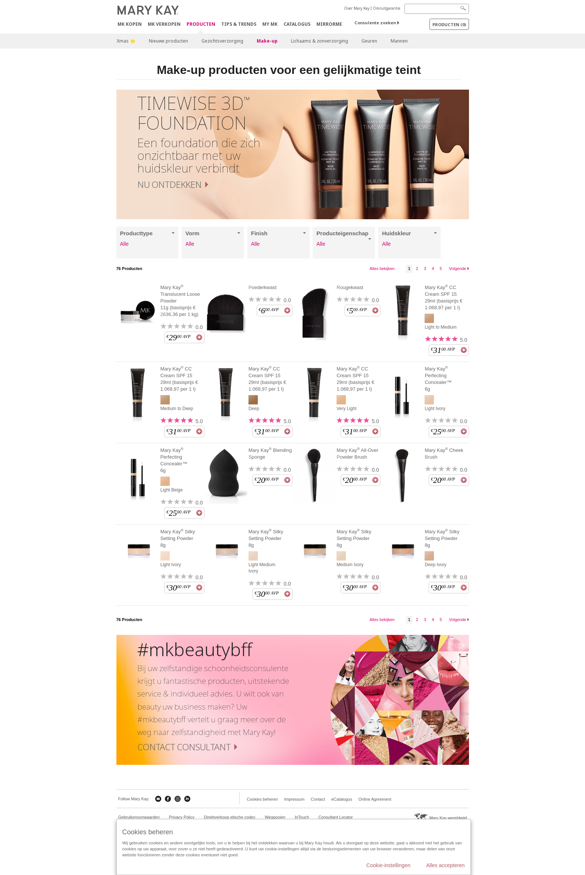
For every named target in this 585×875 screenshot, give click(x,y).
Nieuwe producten (168, 41)
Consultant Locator (335, 817)
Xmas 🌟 (126, 41)
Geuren (369, 41)
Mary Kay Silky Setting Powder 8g (177, 538)
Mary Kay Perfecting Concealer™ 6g (438, 379)
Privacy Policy (181, 817)
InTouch (302, 817)
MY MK (270, 24)
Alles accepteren (445, 865)
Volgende (457, 268)
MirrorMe (329, 24)
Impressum (294, 799)
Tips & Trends (238, 24)
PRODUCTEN (201, 24)
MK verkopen (164, 24)
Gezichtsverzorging (222, 41)
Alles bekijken (381, 268)
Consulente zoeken (375, 22)
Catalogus (297, 24)
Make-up (267, 41)
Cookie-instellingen (388, 865)
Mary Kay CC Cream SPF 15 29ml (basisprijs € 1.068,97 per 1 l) (443, 297)
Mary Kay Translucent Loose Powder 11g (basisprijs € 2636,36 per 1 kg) (180, 300)
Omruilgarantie (386, 8)
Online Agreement (375, 799)
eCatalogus (341, 799)
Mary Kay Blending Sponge (270, 453)
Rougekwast (350, 287)
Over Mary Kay (356, 8)
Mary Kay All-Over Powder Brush (357, 453)
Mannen (399, 41)
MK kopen (130, 24)
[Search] (436, 9)
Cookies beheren (262, 799)
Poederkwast (262, 287)
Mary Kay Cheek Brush (444, 453)
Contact (318, 799)
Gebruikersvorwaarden (139, 817)
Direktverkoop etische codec (229, 817)
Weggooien (275, 817)
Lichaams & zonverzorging (319, 41)
